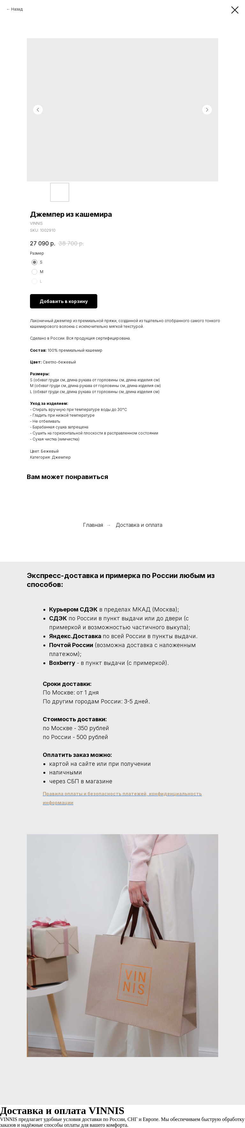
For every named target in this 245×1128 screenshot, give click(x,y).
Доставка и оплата (139, 525)
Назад (17, 9)
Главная (93, 525)
